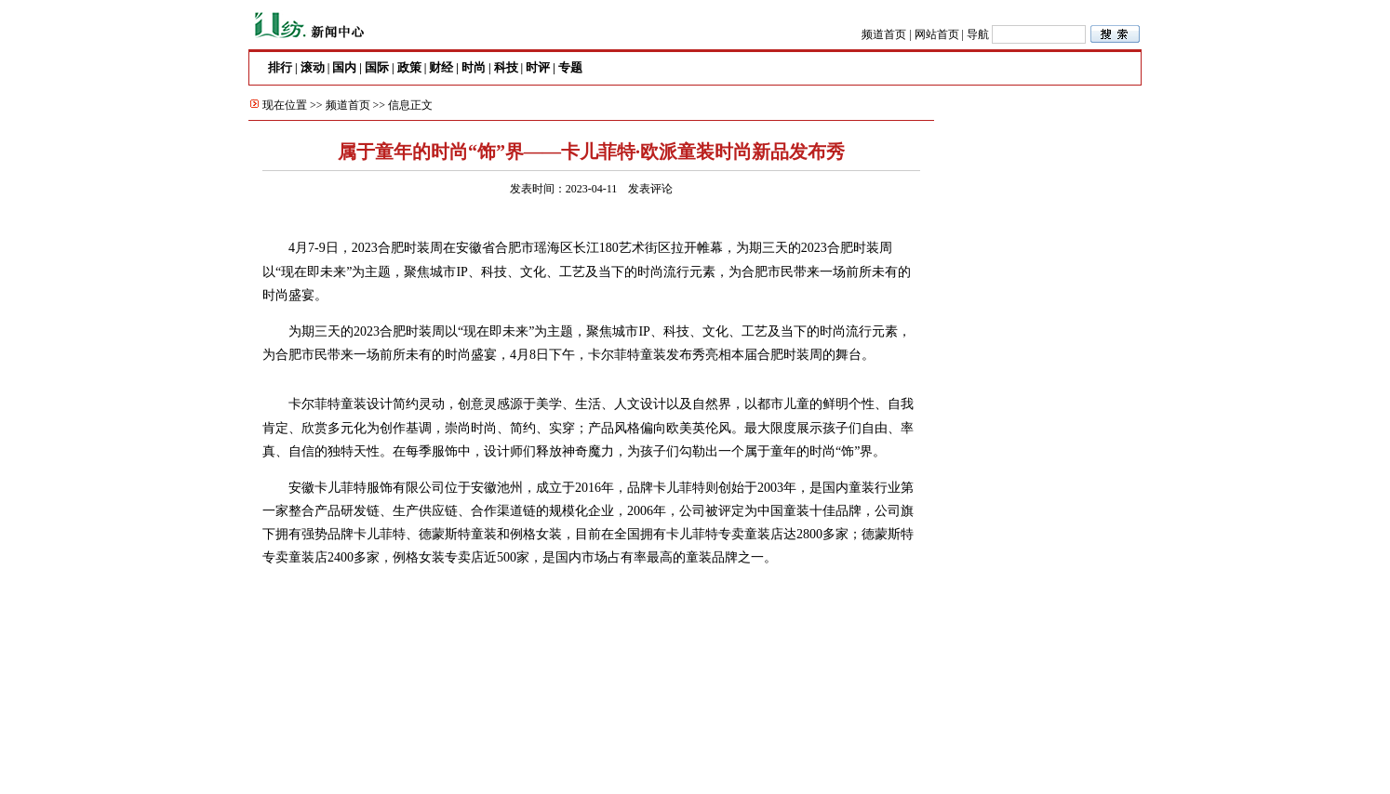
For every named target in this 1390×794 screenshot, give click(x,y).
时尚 (473, 67)
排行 (280, 67)
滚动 (313, 67)
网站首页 (937, 34)
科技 (506, 67)
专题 (570, 67)
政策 (409, 67)
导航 (978, 34)
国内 (344, 67)
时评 (538, 67)
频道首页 (884, 34)
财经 (441, 67)
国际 (377, 67)
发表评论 (650, 188)
